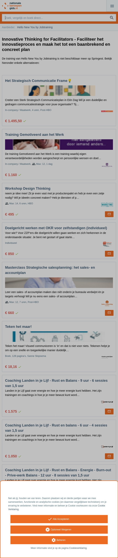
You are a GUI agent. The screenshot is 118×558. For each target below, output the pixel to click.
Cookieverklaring (78, 548)
